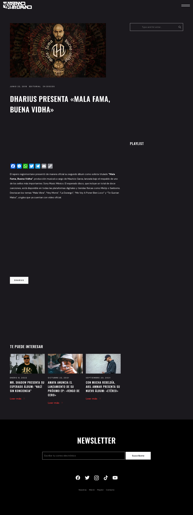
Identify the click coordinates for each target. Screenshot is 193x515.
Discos (50, 86)
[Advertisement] (65, 139)
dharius (19, 280)
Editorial (35, 86)
